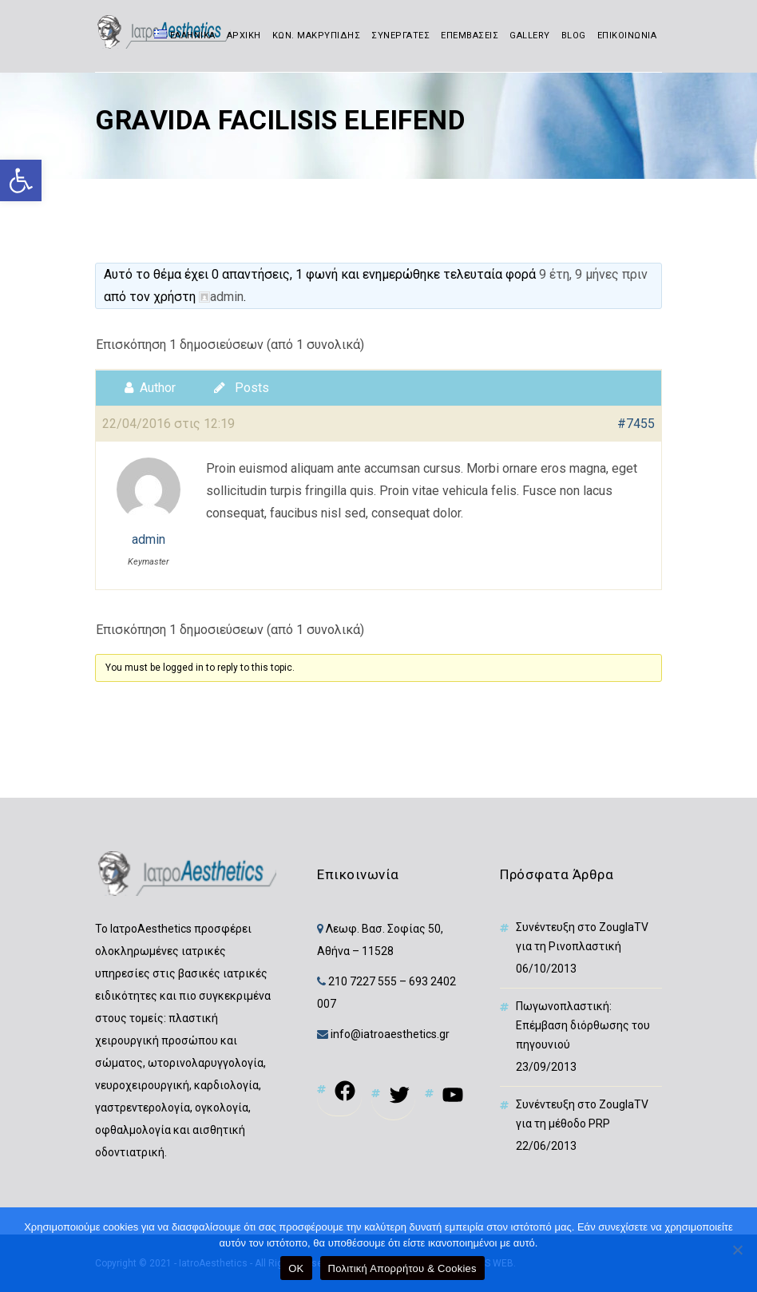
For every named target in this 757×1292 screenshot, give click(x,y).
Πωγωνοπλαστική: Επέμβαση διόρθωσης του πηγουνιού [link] (583, 1025)
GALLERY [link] (529, 35)
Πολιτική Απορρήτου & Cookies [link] (402, 1268)
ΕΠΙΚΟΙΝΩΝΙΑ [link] (627, 35)
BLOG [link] (573, 35)
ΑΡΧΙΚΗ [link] (244, 35)
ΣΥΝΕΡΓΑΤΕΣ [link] (400, 35)
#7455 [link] (636, 423)
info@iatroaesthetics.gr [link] (389, 1034)
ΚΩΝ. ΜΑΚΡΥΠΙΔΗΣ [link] (316, 35)
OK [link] (295, 1268)
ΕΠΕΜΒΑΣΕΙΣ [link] (469, 35)
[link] (21, 180)
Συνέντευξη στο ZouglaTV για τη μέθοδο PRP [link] (582, 1114)
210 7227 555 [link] (362, 981)
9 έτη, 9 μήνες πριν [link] (593, 274)
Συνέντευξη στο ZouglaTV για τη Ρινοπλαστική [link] (582, 937)
